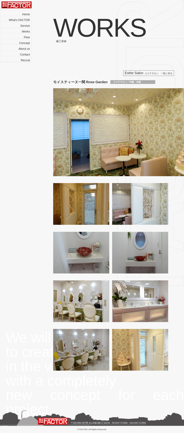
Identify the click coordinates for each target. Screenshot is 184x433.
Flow (27, 37)
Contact (25, 54)
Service (25, 25)
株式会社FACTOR (16, 4)
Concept (24, 43)
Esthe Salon (148, 73)
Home (26, 14)
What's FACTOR (19, 20)
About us (24, 48)
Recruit (25, 60)
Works (26, 31)
